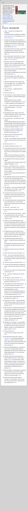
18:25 (18, 207)
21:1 (5, 229)
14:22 (21, 146)
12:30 (17, 132)
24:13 (9, 368)
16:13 (10, 197)
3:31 (14, 74)
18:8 (9, 205)
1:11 (9, 53)
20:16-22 (10, 218)
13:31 (5, 141)
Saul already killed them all (10, 36)
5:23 (5, 79)
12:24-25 (21, 126)
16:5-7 (10, 174)
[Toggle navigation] (3, 3)
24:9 (13, 354)
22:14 (18, 281)
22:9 (13, 271)
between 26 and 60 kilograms (16, 130)
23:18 (16, 320)
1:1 (12, 37)
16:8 (8, 185)
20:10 (13, 59)
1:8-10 (15, 46)
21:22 (24, 262)
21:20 (10, 260)
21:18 (23, 252)
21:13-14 (6, 246)
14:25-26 (16, 163)
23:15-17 (21, 316)
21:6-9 (20, 236)
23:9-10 (10, 305)
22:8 (5, 267)
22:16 (21, 285)
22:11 (21, 277)
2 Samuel (5, 28)
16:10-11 (19, 190)
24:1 (12, 345)
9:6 (13, 92)
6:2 (10, 90)
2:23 (16, 59)
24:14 (19, 375)
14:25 (24, 156)
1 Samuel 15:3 (14, 45)
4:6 (11, 59)
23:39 (5, 334)
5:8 (11, 14)
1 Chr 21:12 (10, 359)
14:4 (14, 143)
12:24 (20, 116)
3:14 (19, 66)
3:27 (9, 59)
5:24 (10, 86)
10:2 (23, 103)
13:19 (17, 136)
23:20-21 (14, 328)
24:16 (15, 382)
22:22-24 (19, 294)
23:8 (17, 298)
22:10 (8, 275)
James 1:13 (8, 339)
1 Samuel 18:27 (13, 66)
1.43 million (17, 352)
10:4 (13, 110)
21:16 (5, 250)
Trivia (4, 15)
